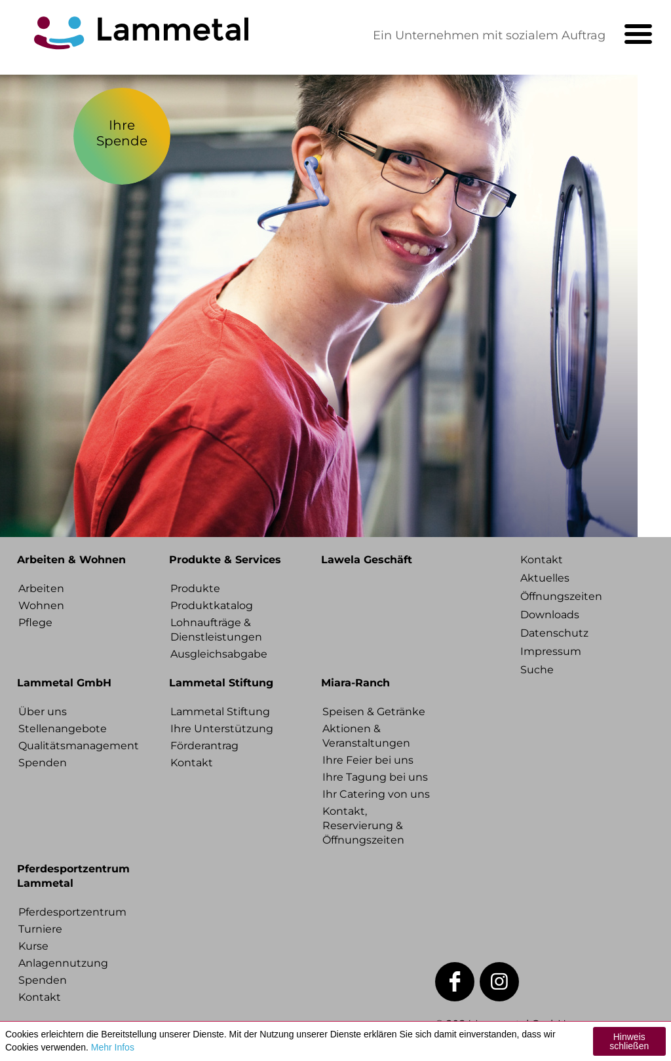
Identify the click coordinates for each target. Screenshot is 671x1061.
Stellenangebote (62, 728)
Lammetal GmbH (64, 683)
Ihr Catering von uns (376, 794)
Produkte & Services (225, 559)
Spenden (42, 762)
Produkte (195, 588)
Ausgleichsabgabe (218, 654)
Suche (537, 669)
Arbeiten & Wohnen (71, 559)
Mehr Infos (112, 1047)
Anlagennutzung (63, 963)
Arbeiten (41, 588)
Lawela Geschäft (366, 559)
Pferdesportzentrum (72, 912)
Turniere (40, 929)
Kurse (33, 946)
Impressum (550, 651)
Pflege (35, 622)
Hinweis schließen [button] (629, 1041)
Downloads (549, 614)
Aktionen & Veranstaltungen (366, 735)
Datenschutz (554, 633)
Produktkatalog (211, 605)
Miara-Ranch (355, 683)
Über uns (42, 711)
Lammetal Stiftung (221, 683)
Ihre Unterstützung (221, 728)
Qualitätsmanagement (76, 745)
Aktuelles (544, 578)
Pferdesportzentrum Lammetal (73, 876)
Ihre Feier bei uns (367, 760)
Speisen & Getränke (373, 711)
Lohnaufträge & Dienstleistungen (216, 629)
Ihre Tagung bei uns (375, 777)
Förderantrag (204, 745)
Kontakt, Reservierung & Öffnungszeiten (363, 825)
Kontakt (191, 762)
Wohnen (41, 605)
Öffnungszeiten (561, 596)
